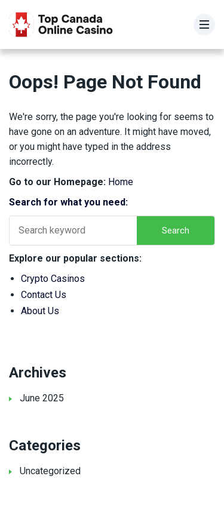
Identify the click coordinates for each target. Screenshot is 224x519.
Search (175, 230)
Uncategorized (50, 471)
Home (120, 182)
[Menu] (204, 24)
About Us (40, 311)
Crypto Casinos (53, 278)
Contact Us (43, 294)
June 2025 (42, 398)
